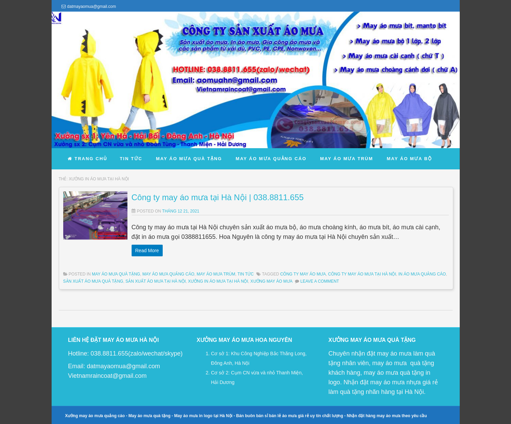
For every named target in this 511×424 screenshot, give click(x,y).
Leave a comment (319, 281)
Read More (147, 250)
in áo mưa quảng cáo (422, 274)
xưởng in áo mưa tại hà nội (218, 281)
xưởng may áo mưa (272, 281)
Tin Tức (246, 274)
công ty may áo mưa (303, 274)
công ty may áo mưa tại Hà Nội (362, 274)
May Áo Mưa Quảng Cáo (168, 274)
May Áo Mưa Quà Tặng (116, 274)
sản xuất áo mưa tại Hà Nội (155, 281)
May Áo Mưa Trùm (216, 274)
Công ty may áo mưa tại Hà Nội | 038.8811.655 (218, 197)
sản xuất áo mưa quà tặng (93, 281)
